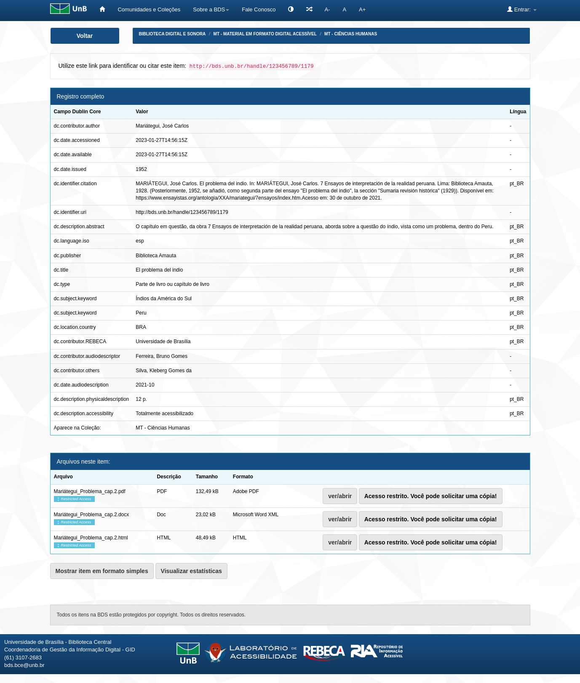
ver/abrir (340, 496)
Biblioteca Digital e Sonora (172, 34)
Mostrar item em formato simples (102, 571)
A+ (362, 9)
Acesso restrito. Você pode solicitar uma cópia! (430, 496)
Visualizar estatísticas (191, 571)
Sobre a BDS (211, 9)
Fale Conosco (258, 9)
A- (327, 9)
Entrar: (521, 9)
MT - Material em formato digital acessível (265, 34)
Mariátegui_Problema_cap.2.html (91, 538)
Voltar (85, 35)
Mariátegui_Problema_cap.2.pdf (90, 491)
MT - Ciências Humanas (350, 34)
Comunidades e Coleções (149, 9)
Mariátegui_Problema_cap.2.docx (91, 515)
